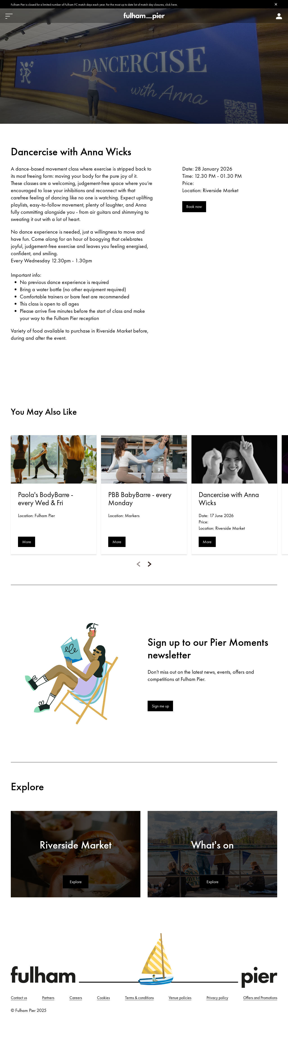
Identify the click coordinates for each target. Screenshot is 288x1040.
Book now (195, 208)
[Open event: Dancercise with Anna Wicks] (234, 460)
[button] (138, 565)
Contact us (20, 1000)
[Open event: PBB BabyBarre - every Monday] (144, 460)
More (27, 543)
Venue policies (219, 1000)
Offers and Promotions (30, 1013)
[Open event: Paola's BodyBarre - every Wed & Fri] (54, 460)
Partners (57, 1000)
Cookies (126, 1000)
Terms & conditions (170, 1000)
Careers (91, 1000)
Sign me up (162, 708)
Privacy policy (265, 1000)
